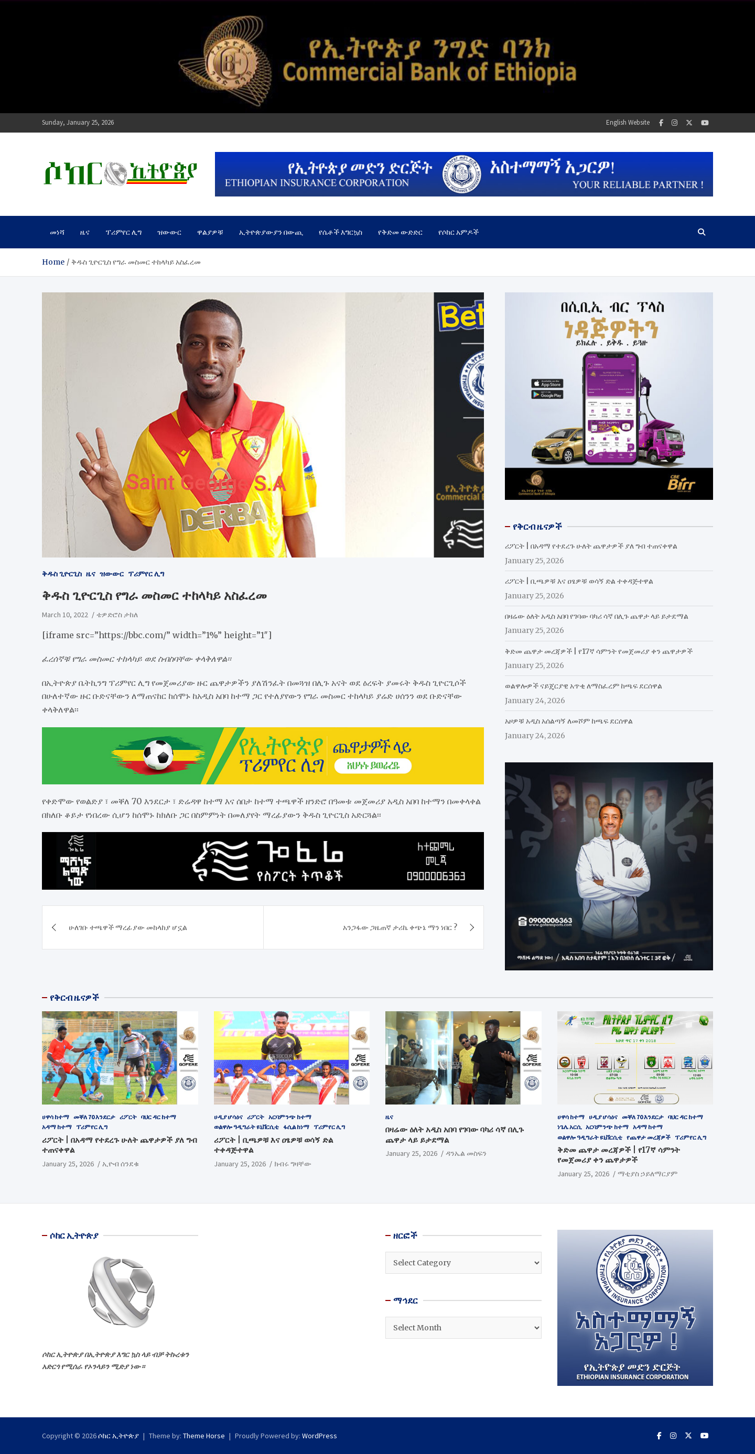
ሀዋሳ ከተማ (55, 1117)
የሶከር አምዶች (458, 232)
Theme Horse (204, 1435)
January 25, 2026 (68, 1163)
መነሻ (57, 232)
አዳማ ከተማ (57, 1127)
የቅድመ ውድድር (400, 232)
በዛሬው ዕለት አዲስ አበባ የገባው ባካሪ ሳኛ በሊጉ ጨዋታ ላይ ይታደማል (596, 616)
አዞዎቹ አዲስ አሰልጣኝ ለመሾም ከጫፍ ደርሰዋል (569, 721)
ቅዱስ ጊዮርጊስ (62, 573)
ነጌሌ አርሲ (569, 1127)
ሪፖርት (128, 1117)
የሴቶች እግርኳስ (340, 232)
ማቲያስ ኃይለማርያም (647, 1173)
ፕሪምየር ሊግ (123, 232)
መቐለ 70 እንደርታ (94, 1117)
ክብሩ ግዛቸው (292, 1163)
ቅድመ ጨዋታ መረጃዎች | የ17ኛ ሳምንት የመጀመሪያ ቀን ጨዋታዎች (599, 651)
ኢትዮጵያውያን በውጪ (271, 232)
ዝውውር (169, 232)
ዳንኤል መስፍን (466, 1153)
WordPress (319, 1435)
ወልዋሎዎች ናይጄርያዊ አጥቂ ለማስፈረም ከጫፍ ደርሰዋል (583, 686)
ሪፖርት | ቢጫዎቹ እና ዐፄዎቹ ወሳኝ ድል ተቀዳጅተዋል (579, 581)
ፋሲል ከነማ (296, 1127)
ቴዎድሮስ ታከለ (117, 614)
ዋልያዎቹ (210, 232)
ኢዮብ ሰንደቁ (120, 1163)
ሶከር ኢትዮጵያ (118, 1435)
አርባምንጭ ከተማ (289, 1117)
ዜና (85, 232)
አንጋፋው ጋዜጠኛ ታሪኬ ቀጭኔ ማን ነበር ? (400, 927)
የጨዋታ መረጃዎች (649, 1137)
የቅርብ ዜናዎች (74, 997)
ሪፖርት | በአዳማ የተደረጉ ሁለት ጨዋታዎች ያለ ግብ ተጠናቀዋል (591, 546)
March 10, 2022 (65, 614)
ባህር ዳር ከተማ (158, 1117)
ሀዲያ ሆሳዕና (228, 1117)
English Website (628, 122)
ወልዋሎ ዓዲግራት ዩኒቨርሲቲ (246, 1127)
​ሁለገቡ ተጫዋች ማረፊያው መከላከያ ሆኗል (128, 927)
